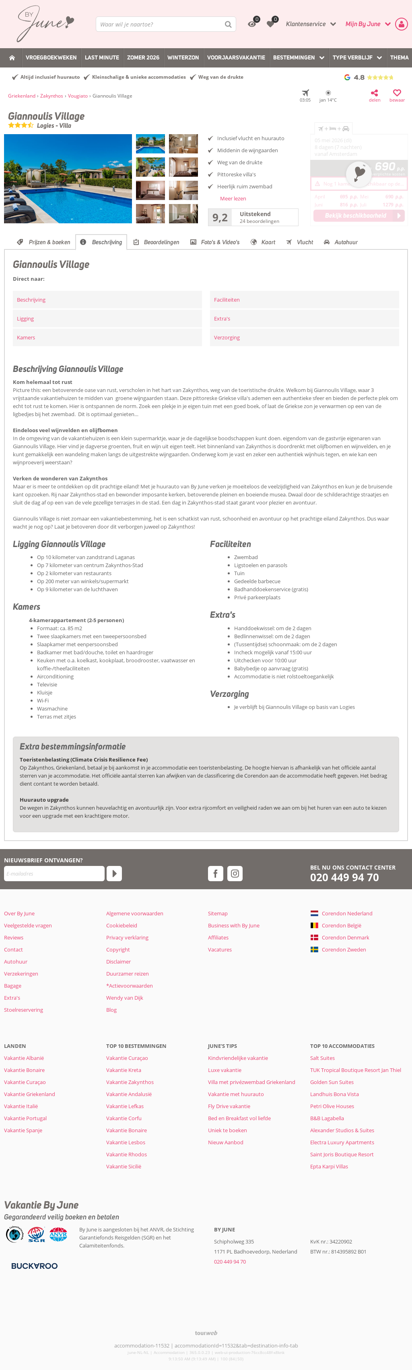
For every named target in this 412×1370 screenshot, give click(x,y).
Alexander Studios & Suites (342, 1130)
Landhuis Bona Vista (334, 1094)
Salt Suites (322, 1058)
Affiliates (218, 937)
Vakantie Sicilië (123, 1166)
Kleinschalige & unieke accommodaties (139, 77)
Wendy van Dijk (124, 997)
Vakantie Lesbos (125, 1142)
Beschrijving (107, 242)
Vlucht (305, 242)
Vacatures (220, 949)
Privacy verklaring (127, 937)
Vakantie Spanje (23, 1130)
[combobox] (166, 24)
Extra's (222, 318)
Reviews (13, 937)
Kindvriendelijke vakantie (238, 1058)
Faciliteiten (227, 299)
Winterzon (183, 57)
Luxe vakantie (224, 1070)
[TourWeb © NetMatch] (206, 1333)
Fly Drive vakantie (229, 1106)
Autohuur (346, 242)
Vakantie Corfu (124, 1118)
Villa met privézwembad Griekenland (251, 1082)
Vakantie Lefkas (125, 1106)
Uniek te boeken (227, 1130)
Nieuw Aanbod (225, 1142)
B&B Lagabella (327, 1118)
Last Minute (102, 57)
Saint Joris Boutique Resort (342, 1154)
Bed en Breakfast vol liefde (239, 1118)
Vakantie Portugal (25, 1118)
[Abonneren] (114, 873)
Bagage (12, 985)
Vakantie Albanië (24, 1058)
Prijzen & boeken (49, 242)
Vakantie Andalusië (129, 1094)
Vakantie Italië (21, 1106)
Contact (13, 949)
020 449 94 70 (344, 877)
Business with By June (234, 925)
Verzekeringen (21, 973)
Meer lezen (233, 198)
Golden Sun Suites (332, 1082)
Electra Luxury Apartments (342, 1142)
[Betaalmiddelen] (33, 1265)
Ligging (25, 318)
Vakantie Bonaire (24, 1070)
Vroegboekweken (51, 57)
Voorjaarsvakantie (236, 57)
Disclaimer (118, 961)
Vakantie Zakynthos (130, 1082)
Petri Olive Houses (332, 1106)
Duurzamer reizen (127, 973)
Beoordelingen (161, 242)
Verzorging (227, 337)
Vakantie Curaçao (25, 1082)
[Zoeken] (228, 24)
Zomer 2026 (143, 57)
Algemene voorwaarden (134, 913)
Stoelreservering (23, 1009)
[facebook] (215, 873)
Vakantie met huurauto (236, 1094)
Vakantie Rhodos (126, 1154)
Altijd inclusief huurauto (50, 77)
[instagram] (235, 873)
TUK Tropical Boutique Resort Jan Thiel (355, 1070)
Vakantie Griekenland (29, 1094)
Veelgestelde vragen (28, 925)
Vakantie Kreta (123, 1070)
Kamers (26, 337)
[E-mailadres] (54, 873)
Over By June (19, 913)
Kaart (268, 242)
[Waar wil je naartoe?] (166, 24)
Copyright (118, 949)
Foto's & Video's (220, 242)
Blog (111, 1009)
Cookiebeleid (121, 925)
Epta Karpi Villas (329, 1166)
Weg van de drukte (220, 77)
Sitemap (218, 913)
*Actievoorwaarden (129, 985)
